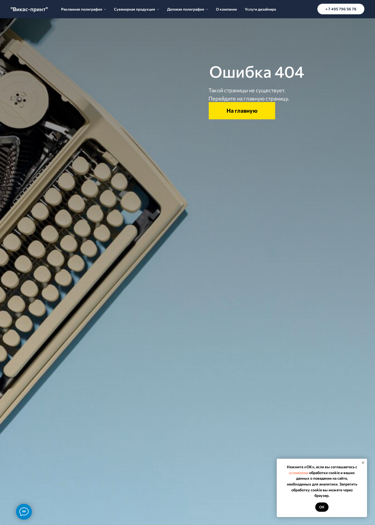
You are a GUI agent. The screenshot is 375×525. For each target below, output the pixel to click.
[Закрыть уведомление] (363, 462)
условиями (298, 472)
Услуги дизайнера (260, 9)
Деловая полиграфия (185, 9)
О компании (226, 9)
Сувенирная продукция (134, 9)
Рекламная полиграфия (81, 9)
